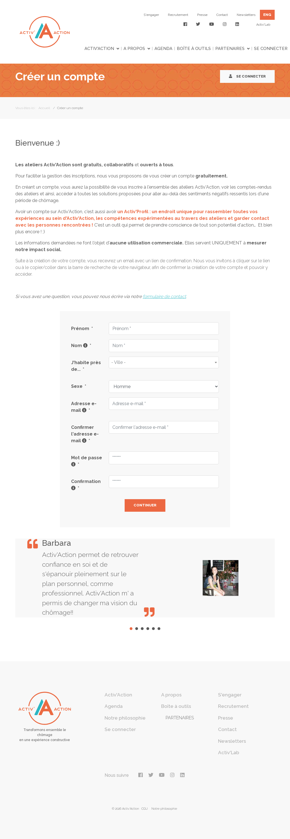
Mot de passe (86, 461)
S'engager (151, 15)
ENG (267, 15)
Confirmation (86, 485)
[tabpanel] (145, 578)
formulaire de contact (164, 296)
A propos (134, 48)
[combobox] (164, 362)
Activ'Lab (263, 25)
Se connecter (270, 48)
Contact (222, 15)
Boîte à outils (194, 48)
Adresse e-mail (83, 407)
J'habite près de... (86, 366)
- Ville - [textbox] (118, 362)
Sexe (78, 386)
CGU (144, 809)
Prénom (82, 328)
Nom (81, 345)
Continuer (145, 505)
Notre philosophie (125, 718)
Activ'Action (99, 48)
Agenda (163, 48)
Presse (202, 15)
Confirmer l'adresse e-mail (85, 434)
